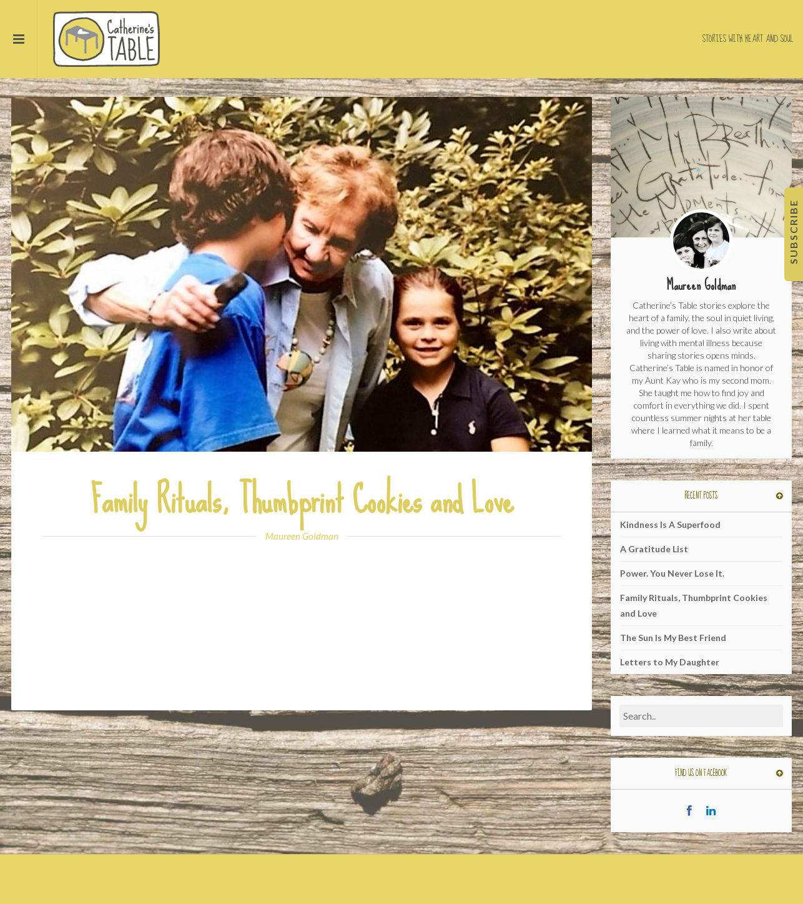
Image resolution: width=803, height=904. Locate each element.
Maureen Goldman (301, 536)
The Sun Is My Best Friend (673, 637)
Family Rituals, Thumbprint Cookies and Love (302, 500)
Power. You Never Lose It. (672, 573)
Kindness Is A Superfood (670, 524)
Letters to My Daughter (669, 662)
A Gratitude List (654, 549)
